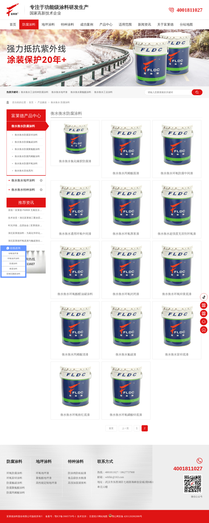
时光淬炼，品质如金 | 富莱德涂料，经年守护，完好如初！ (37, 225)
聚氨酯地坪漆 (44, 478)
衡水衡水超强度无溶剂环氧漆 (177, 233)
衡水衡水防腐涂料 (23, 126)
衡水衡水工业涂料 (103, 92)
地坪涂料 (48, 24)
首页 (13, 24)
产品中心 (106, 24)
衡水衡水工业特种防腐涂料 (34, 92)
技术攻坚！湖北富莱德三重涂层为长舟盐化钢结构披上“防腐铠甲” (41, 218)
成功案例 (86, 24)
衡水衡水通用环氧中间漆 (75, 233)
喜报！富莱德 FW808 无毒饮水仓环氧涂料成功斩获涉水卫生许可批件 (43, 210)
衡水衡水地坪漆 (59, 92)
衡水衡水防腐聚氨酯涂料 (27, 149)
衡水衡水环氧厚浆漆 (126, 233)
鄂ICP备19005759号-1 (65, 516)
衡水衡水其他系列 (24, 170)
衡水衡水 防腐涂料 (60, 102)
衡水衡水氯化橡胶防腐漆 (75, 161)
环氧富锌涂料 (14, 478)
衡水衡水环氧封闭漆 (126, 294)
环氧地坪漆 (42, 473)
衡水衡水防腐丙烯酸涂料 (27, 156)
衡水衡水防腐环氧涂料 (26, 163)
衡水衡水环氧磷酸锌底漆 (126, 414)
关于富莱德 (165, 24)
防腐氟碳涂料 (14, 482)
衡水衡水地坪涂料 (23, 180)
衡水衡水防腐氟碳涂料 (26, 142)
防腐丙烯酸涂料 (16, 492)
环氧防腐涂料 (14, 473)
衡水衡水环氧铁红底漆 (75, 414)
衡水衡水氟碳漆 (126, 354)
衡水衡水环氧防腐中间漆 (177, 173)
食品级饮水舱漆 (77, 478)
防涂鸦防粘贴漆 (77, 473)
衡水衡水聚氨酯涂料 (81, 92)
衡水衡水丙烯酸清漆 (75, 354)
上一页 (125, 428)
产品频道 (42, 102)
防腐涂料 (28, 24)
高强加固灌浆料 (77, 482)
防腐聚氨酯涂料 (16, 487)
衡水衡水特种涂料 (23, 189)
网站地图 (102, 516)
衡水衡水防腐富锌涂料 (26, 134)
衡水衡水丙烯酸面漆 (126, 173)
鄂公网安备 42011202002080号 (125, 516)
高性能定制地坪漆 (46, 482)
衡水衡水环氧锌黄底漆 (177, 294)
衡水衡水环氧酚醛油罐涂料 (75, 294)
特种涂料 (67, 24)
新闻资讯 (144, 24)
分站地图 (186, 24)
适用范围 (125, 24)
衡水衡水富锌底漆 (177, 354)
